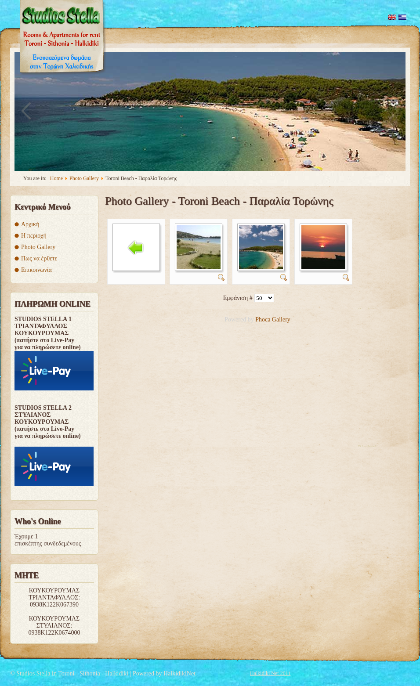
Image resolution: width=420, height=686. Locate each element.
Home (56, 178)
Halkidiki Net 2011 (270, 673)
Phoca (262, 319)
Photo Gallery (84, 178)
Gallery (281, 319)
